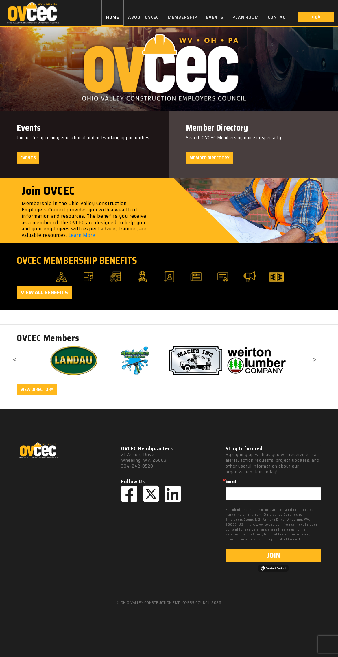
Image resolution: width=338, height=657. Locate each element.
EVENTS (215, 17)
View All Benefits (44, 292)
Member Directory (209, 157)
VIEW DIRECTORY (37, 389)
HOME (112, 17)
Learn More (82, 235)
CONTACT (278, 17)
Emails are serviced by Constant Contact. (269, 539)
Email (231, 481)
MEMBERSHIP (182, 17)
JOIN (273, 555)
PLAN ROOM (245, 17)
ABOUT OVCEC (143, 17)
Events (28, 157)
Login (315, 16)
